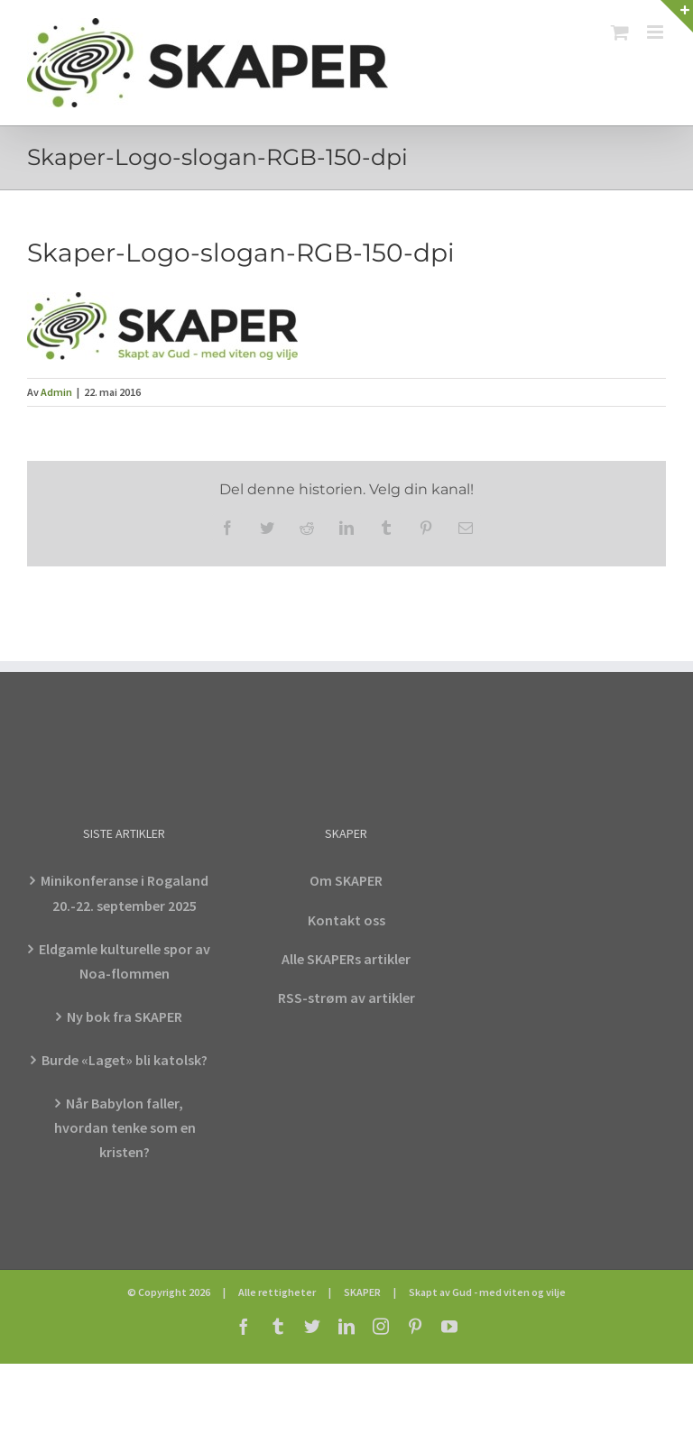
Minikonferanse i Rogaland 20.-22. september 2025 (124, 892)
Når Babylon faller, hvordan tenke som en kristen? (125, 1127)
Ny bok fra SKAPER (124, 1016)
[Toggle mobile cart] (620, 32)
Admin (56, 392)
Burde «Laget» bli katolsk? (125, 1060)
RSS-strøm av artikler (346, 998)
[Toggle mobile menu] (656, 32)
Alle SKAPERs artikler (346, 959)
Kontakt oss (346, 920)
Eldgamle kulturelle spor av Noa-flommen (124, 961)
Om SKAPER (346, 880)
